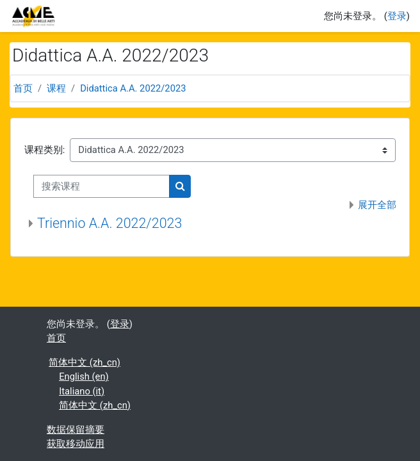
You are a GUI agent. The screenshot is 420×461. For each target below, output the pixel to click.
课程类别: (44, 150)
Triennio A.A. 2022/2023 (109, 223)
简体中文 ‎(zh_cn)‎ (84, 362)
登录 (397, 16)
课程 (56, 88)
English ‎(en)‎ (84, 376)
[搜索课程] (101, 186)
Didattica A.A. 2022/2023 (133, 88)
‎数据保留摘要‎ (75, 429)
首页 (23, 88)
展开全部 (377, 205)
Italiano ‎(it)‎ (81, 391)
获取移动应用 (75, 443)
